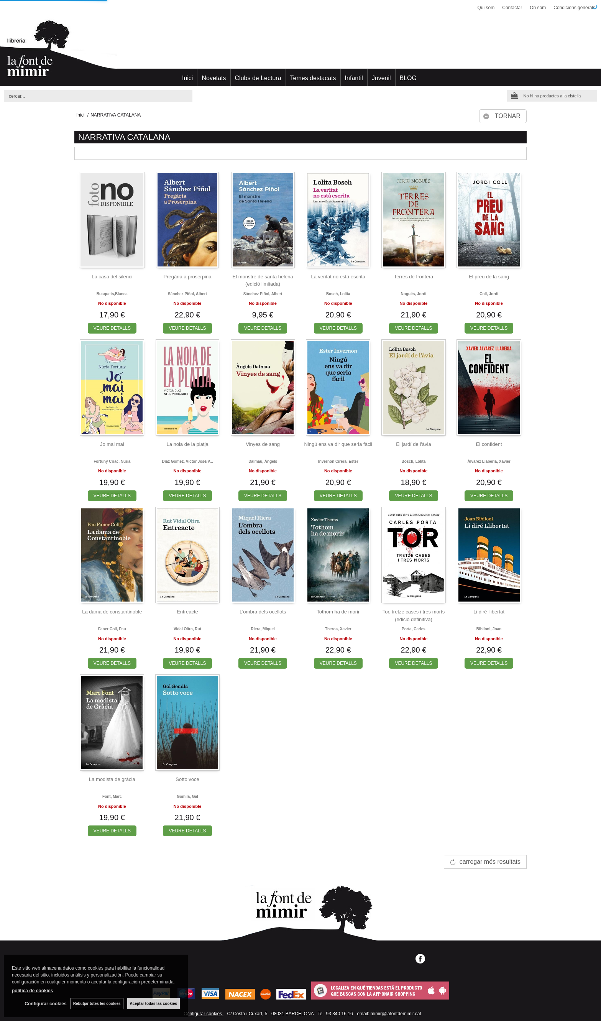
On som (538, 7)
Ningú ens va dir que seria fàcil (338, 444)
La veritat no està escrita (338, 277)
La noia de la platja (187, 444)
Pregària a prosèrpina (187, 277)
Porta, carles (413, 629)
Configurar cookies (203, 1013)
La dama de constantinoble (112, 612)
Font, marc (112, 796)
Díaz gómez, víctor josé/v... (187, 461)
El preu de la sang (489, 277)
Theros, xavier (338, 629)
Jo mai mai (112, 444)
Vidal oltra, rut (187, 629)
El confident (489, 444)
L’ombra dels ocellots (263, 612)
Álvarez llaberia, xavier (488, 461)
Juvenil (381, 78)
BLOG (408, 78)
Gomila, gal (187, 796)
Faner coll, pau (112, 629)
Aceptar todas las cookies (153, 1003)
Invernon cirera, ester (338, 461)
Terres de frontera (414, 277)
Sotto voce (187, 779)
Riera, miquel (263, 629)
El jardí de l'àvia (413, 444)
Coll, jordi (488, 294)
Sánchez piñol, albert (187, 294)
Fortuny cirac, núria (112, 461)
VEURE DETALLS (112, 328)
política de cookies (32, 990)
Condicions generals (574, 7)
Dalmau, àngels (262, 461)
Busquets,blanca (112, 294)
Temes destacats (313, 78)
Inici (187, 78)
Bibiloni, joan (489, 629)
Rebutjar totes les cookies (97, 1003)
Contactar (512, 7)
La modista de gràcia (112, 779)
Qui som (486, 7)
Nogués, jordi (414, 294)
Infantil (354, 78)
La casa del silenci (112, 277)
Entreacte (187, 612)
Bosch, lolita (338, 294)
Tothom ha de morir (338, 612)
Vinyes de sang (263, 444)
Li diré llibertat (488, 612)
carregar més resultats (490, 861)
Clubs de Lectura (258, 78)
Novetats (214, 78)
